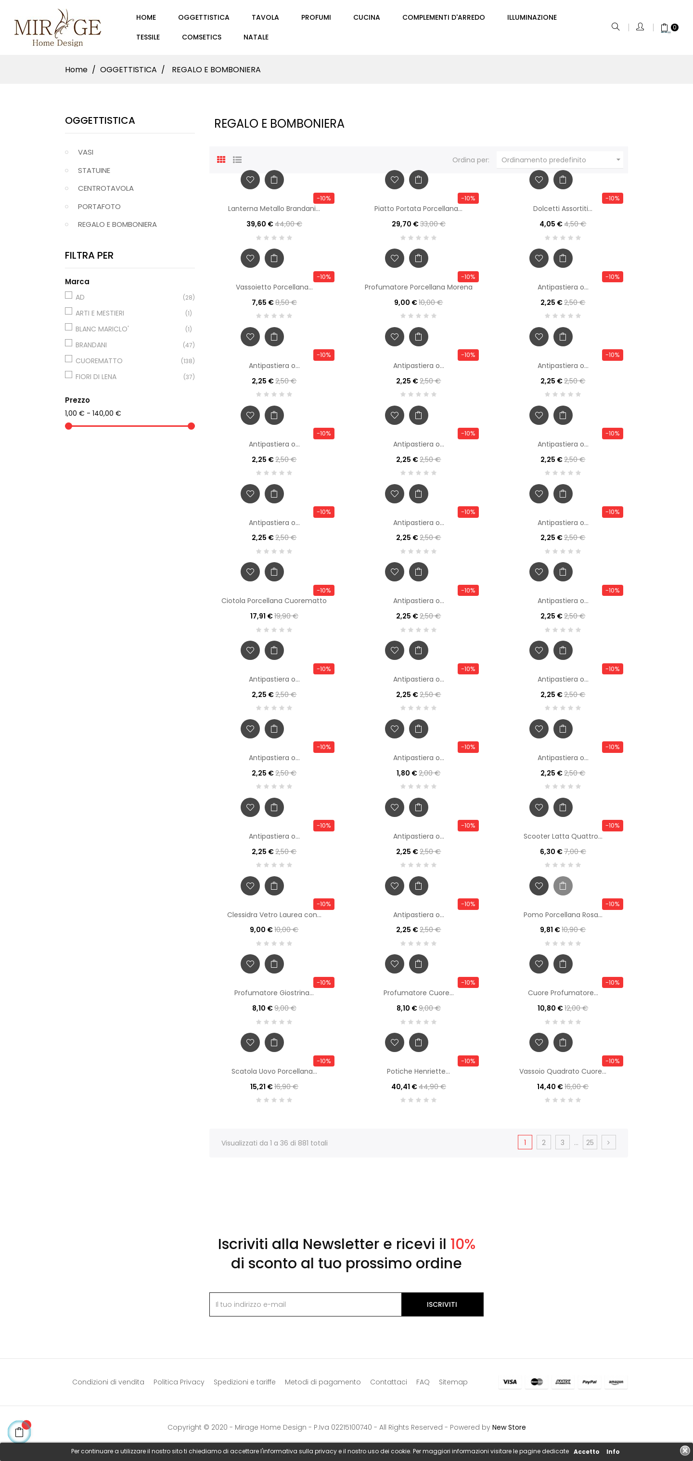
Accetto (587, 1452)
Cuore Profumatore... (563, 997)
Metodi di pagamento (323, 1386)
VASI (85, 156)
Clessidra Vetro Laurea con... (274, 918)
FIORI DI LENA (128, 381)
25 (590, 1147)
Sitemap (453, 1386)
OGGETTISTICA (100, 125)
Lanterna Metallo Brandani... (274, 213)
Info (613, 1452)
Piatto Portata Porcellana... (418, 213)
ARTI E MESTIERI (128, 317)
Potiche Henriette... (418, 1075)
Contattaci (388, 1386)
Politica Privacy (179, 1386)
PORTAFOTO (99, 211)
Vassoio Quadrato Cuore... (562, 1075)
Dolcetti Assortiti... (562, 213)
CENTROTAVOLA (106, 192)
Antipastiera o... (563, 291)
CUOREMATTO (128, 365)
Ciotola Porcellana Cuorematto (274, 605)
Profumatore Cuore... (419, 997)
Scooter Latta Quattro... (563, 840)
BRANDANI (128, 349)
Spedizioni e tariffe (245, 1386)
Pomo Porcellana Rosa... (563, 918)
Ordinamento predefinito (562, 163)
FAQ (423, 1386)
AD (128, 301)
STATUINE (94, 175)
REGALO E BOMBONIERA (117, 229)
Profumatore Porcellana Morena (419, 291)
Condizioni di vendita (108, 1386)
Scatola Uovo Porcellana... (274, 1075)
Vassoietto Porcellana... (274, 291)
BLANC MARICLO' (128, 333)
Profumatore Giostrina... (274, 997)
